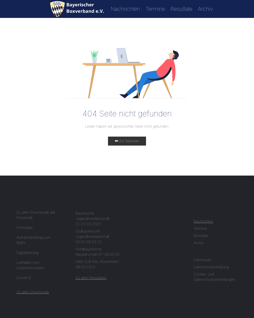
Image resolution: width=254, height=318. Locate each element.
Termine (155, 9)
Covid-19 (24, 277)
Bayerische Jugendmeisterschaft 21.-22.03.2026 (92, 218)
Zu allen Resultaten (91, 277)
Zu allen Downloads (33, 292)
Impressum (202, 260)
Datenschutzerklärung (211, 267)
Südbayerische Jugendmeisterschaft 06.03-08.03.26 (92, 236)
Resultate (181, 9)
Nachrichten (125, 9)
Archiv (205, 9)
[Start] (77, 9)
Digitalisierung (27, 252)
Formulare (25, 227)
